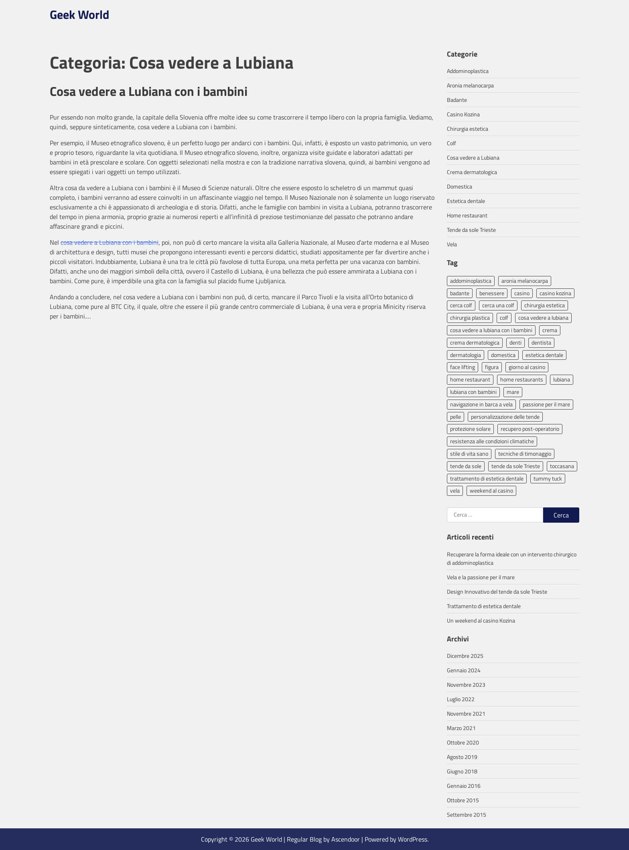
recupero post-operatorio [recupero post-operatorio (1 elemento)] (530, 428)
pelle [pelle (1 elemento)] (455, 416)
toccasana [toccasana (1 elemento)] (562, 466)
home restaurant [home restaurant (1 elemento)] (470, 379)
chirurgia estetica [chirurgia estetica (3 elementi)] (544, 305)
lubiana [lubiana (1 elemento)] (561, 379)
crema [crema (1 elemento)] (549, 330)
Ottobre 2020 (463, 742)
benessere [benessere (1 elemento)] (491, 293)
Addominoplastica (468, 71)
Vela (452, 244)
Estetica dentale (466, 201)
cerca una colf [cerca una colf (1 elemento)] (498, 305)
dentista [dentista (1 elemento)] (541, 342)
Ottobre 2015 (463, 800)
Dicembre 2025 (465, 655)
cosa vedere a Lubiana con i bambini (109, 242)
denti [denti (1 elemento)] (515, 342)
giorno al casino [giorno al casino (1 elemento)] (527, 367)
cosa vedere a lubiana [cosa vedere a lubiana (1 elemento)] (543, 317)
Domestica (459, 186)
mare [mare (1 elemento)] (513, 391)
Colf (451, 143)
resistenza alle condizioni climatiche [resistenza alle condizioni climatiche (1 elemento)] (492, 441)
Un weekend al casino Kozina (481, 620)
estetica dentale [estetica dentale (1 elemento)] (544, 355)
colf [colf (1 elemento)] (504, 317)
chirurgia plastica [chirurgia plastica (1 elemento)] (470, 317)
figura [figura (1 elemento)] (492, 367)
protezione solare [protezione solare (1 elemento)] (470, 428)
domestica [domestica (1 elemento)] (503, 355)
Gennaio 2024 (464, 670)
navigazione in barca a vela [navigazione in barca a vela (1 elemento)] (481, 404)
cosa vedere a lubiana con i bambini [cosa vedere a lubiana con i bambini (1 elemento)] (491, 330)
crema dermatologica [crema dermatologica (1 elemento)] (474, 342)
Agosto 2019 (462, 757)
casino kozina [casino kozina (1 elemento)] (555, 293)
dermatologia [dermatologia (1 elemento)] (465, 355)
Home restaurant (467, 215)
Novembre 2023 (466, 684)
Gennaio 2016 (464, 785)
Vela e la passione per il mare (481, 577)
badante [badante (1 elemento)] (459, 293)
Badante (457, 99)
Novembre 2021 (466, 713)
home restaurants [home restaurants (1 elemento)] (521, 379)
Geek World (79, 14)
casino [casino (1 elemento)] (522, 293)
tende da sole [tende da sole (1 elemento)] (465, 466)
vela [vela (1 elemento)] (455, 490)
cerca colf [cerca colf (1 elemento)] (461, 305)
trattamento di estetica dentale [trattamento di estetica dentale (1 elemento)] (486, 478)
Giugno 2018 (462, 771)
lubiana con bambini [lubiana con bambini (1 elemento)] (473, 391)
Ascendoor (345, 839)
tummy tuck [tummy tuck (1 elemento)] (548, 478)
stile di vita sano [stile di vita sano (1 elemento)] (469, 453)
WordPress (412, 839)
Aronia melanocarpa (470, 85)
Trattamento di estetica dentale (484, 606)
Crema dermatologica (472, 172)
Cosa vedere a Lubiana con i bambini (149, 91)
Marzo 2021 (461, 728)
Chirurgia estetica (467, 128)
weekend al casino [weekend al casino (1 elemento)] (491, 490)
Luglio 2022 (461, 699)
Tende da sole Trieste (471, 229)
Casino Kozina (463, 114)
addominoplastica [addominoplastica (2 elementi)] (470, 280)
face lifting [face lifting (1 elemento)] (462, 367)
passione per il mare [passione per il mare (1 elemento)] (546, 404)
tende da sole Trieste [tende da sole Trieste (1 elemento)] (515, 466)
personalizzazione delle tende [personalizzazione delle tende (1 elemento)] (505, 416)
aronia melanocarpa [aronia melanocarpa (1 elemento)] (524, 280)
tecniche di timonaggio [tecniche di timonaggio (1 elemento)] (524, 453)
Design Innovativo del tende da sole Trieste (497, 591)
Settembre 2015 (466, 814)
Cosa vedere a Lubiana (473, 157)
